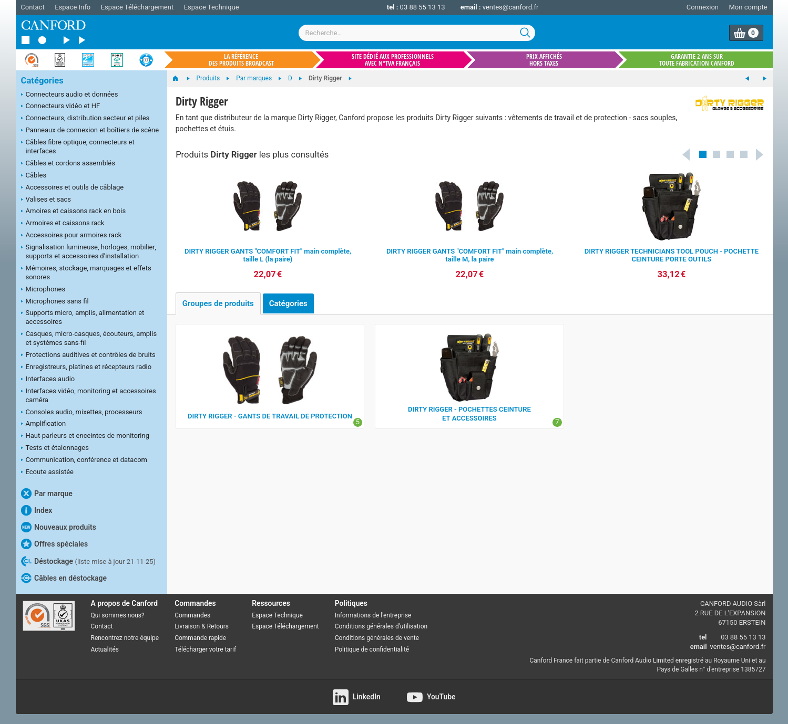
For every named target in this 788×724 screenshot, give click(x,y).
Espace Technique (211, 7)
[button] (703, 154)
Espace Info (72, 7)
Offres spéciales (54, 544)
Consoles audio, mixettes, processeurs (81, 412)
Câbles (34, 176)
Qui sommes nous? (118, 615)
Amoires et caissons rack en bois (73, 211)
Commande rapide (200, 638)
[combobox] (417, 33)
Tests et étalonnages (55, 448)
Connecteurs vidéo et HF (60, 106)
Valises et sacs (46, 200)
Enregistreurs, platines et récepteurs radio (86, 367)
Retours (218, 626)
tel (703, 637)
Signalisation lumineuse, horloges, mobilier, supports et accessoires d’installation (88, 251)
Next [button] (760, 154)
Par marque (47, 493)
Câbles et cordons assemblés (68, 164)
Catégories (42, 81)
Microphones (43, 290)
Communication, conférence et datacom (84, 460)
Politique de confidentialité (372, 649)
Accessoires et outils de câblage (72, 188)
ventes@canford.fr (511, 7)
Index (37, 510)
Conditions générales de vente (377, 638)
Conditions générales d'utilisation (381, 626)
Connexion (703, 7)
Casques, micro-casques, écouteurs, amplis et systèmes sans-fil (89, 338)
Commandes (192, 615)
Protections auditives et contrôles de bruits (88, 355)
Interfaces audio (48, 379)
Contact (32, 7)
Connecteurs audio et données (69, 95)
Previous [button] (686, 154)
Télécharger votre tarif (205, 649)
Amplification (43, 424)
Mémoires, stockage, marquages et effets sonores (86, 272)
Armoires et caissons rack (63, 223)
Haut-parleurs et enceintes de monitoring (85, 436)
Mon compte (748, 7)
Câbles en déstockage (64, 578)
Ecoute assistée (47, 472)
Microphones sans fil (55, 302)
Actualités (105, 649)
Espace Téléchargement (137, 7)
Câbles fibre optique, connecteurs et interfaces (78, 146)
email (698, 646)
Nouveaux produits (58, 527)
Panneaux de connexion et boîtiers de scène (90, 130)
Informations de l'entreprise (373, 615)
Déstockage (88, 561)
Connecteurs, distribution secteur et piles (85, 118)
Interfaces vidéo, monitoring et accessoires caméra (88, 395)
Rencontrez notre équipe (125, 638)
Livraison (187, 626)
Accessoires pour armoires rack (71, 235)
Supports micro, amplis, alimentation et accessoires (83, 317)
